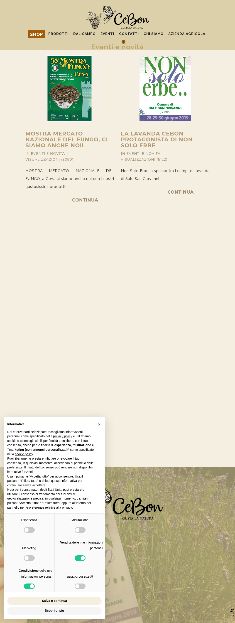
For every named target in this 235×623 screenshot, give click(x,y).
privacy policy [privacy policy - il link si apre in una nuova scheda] (62, 436)
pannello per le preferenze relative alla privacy (39, 507)
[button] (99, 424)
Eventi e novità (48, 153)
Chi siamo (154, 34)
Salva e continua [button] (54, 601)
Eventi (107, 34)
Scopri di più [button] (54, 610)
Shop (36, 34)
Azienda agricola (186, 34)
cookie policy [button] (24, 454)
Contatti (129, 34)
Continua (85, 200)
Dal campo (84, 34)
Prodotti (58, 34)
